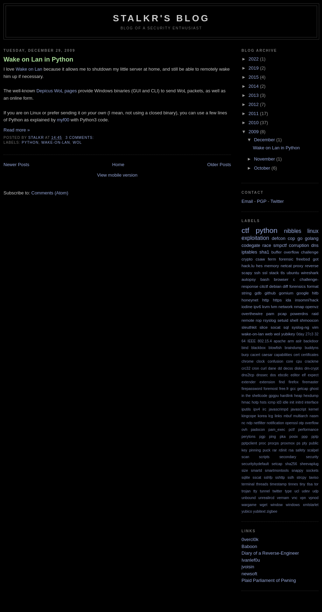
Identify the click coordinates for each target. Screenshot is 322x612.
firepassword (251, 389)
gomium (286, 293)
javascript (298, 409)
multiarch (300, 416)
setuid (283, 320)
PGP (261, 201)
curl (264, 368)
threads (262, 484)
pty (304, 443)
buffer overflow (285, 252)
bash (264, 279)
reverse (311, 265)
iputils (246, 409)
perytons (248, 437)
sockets (312, 470)
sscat (257, 477)
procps (273, 443)
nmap (299, 306)
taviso (313, 477)
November (265, 159)
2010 (254, 122)
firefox (294, 382)
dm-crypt (311, 368)
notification (275, 423)
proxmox (288, 443)
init (291, 402)
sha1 (264, 252)
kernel (313, 409)
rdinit (283, 450)
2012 (254, 104)
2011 (254, 113)
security (312, 457)
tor (316, 484)
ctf (245, 230)
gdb (258, 293)
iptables (249, 252)
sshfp (268, 477)
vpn (303, 498)
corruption (299, 245)
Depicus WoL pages (56, 90)
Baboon (249, 546)
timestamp (278, 484)
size (244, 470)
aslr (299, 341)
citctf (264, 286)
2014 (254, 86)
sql (286, 327)
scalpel (312, 450)
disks (298, 368)
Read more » (17, 130)
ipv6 (257, 306)
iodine (246, 306)
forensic (286, 259)
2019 (254, 68)
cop (291, 238)
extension (267, 382)
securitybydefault (255, 464)
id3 (278, 402)
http (265, 300)
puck (267, 450)
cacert (255, 355)
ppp (305, 437)
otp (301, 423)
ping (272, 437)
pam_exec (276, 430)
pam (270, 313)
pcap (282, 313)
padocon (258, 430)
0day (300, 334)
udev (306, 491)
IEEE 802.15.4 (259, 341)
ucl (296, 491)
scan (245, 457)
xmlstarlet (310, 505)
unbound (248, 498)
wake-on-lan (55, 142)
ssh (257, 272)
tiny (302, 484)
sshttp (280, 477)
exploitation (255, 238)
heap (298, 396)
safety (300, 450)
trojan (246, 491)
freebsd (303, 259)
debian (275, 286)
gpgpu (274, 396)
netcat (286, 265)
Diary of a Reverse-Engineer (270, 553)
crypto (247, 259)
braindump (293, 348)
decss (288, 368)
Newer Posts (16, 164)
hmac (245, 402)
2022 (254, 59)
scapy (246, 272)
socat (275, 327)
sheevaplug (309, 464)
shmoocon (309, 320)
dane (272, 368)
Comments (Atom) (49, 192)
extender (248, 382)
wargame (249, 505)
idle (285, 402)
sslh (290, 477)
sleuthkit (249, 327)
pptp (315, 437)
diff (285, 286)
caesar (267, 355)
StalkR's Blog (161, 18)
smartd (256, 470)
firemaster (310, 382)
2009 (254, 131)
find (282, 382)
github (270, 293)
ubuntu (293, 272)
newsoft (249, 573)
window (277, 505)
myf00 (63, 119)
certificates (309, 355)
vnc (295, 498)
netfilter (260, 423)
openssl (291, 423)
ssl (264, 272)
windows (293, 505)
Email (247, 201)
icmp (271, 402)
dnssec (262, 375)
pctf (292, 430)
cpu (299, 361)
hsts (263, 402)
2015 (254, 77)
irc (264, 409)
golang (311, 238)
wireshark (309, 272)
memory (271, 265)
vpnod (313, 498)
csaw (260, 259)
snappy (297, 470)
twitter (277, 491)
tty (255, 491)
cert (297, 355)
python (30, 142)
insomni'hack (306, 300)
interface (311, 402)
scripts (264, 457)
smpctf (280, 245)
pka (283, 437)
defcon (278, 238)
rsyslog (269, 320)
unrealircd (266, 498)
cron (255, 368)
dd (280, 368)
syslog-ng (300, 327)
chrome (247, 361)
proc (262, 443)
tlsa (310, 484)
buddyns (311, 348)
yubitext (259, 511)
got (315, 259)
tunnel (265, 491)
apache (280, 341)
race (266, 245)
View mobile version (117, 175)
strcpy (302, 477)
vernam (283, 498)
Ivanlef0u (250, 560)
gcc (293, 389)
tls (283, 272)
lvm (274, 306)
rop (259, 320)
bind (244, 348)
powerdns (299, 313)
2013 (254, 95)
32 (316, 334)
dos (273, 375)
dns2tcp (247, 375)
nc (243, 423)
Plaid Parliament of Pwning (268, 580)
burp (245, 355)
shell (294, 320)
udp (315, 491)
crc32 (245, 368)
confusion (275, 361)
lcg (270, 416)
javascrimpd (278, 409)
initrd (299, 402)
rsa (290, 450)
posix (293, 437)
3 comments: (80, 138)
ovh (244, 430)
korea (262, 416)
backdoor (310, 341)
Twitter (277, 201)
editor (295, 375)
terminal (247, 484)
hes (259, 265)
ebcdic (283, 375)
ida (288, 300)
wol (77, 142)
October (263, 168)
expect (313, 375)
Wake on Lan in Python (38, 59)
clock (261, 361)
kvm (266, 306)
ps (298, 443)
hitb (315, 293)
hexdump (310, 396)
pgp (262, 437)
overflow (311, 423)
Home (118, 164)
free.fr (284, 389)
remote (247, 320)
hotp (255, 402)
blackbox (258, 348)
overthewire (251, 313)
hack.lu (247, 265)
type (288, 491)
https (277, 300)
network (286, 306)
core (289, 361)
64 (243, 341)
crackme (311, 361)
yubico (246, 511)
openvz (311, 306)
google (302, 293)
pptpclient (249, 443)
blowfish (275, 348)
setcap (277, 464)
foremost (271, 389)
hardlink (286, 396)
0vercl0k (249, 539)
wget (263, 505)
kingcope (248, 416)
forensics (297, 286)
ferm (272, 259)
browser (281, 279)
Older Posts (219, 164)
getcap (302, 389)
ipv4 (256, 409)
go (300, 238)
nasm (314, 416)
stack (274, 272)
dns (314, 245)
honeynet (249, 300)
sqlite (245, 477)
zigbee (272, 511)
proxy (298, 265)
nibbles (292, 231)
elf (304, 375)
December (265, 139)
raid (315, 313)
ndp (249, 423)
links (278, 416)
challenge (309, 252)
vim (315, 327)
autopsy (248, 279)
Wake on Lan (29, 69)
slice (263, 327)
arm (291, 341)
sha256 (291, 464)
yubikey (288, 334)
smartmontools (277, 470)
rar (274, 450)
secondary (287, 457)
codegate (250, 245)
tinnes (293, 484)
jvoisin (247, 566)
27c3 (310, 334)
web (268, 334)
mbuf (288, 416)
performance (308, 430)
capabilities (283, 355)
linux (312, 231)
